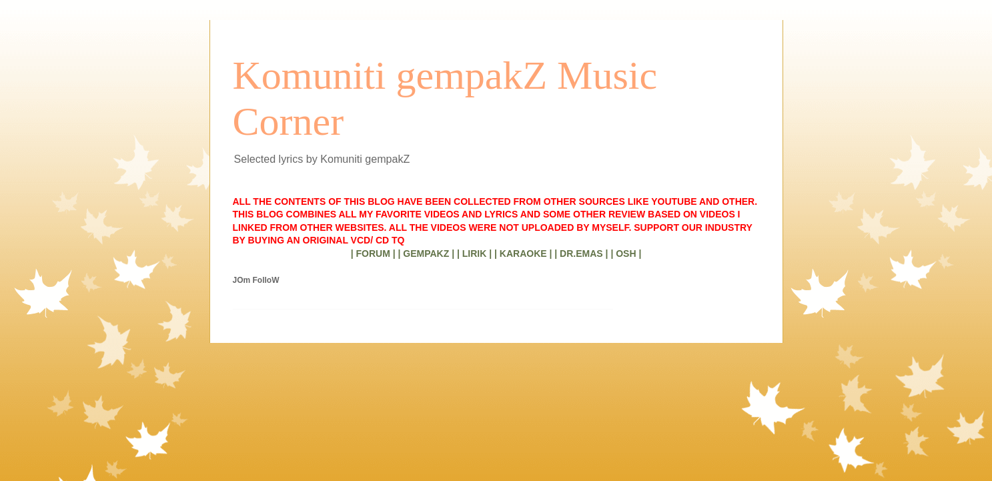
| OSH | (625, 253)
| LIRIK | (474, 253)
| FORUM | (373, 253)
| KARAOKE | (523, 253)
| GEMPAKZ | (426, 253)
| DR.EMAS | (581, 253)
